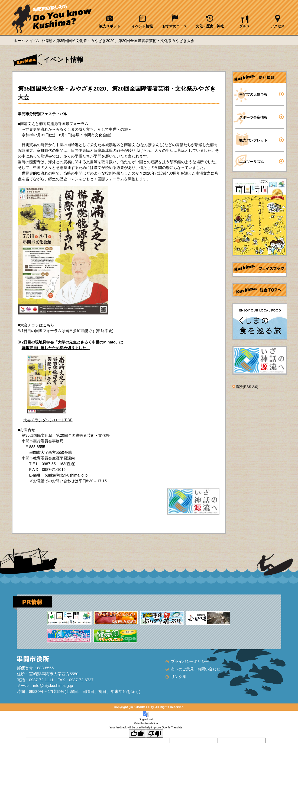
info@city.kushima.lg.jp (53, 685)
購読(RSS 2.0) (247, 387)
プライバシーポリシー (190, 661)
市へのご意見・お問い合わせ (195, 669)
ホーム (19, 40)
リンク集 (178, 676)
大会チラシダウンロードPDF (48, 420)
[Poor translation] (154, 733)
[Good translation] (137, 733)
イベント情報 (40, 40)
